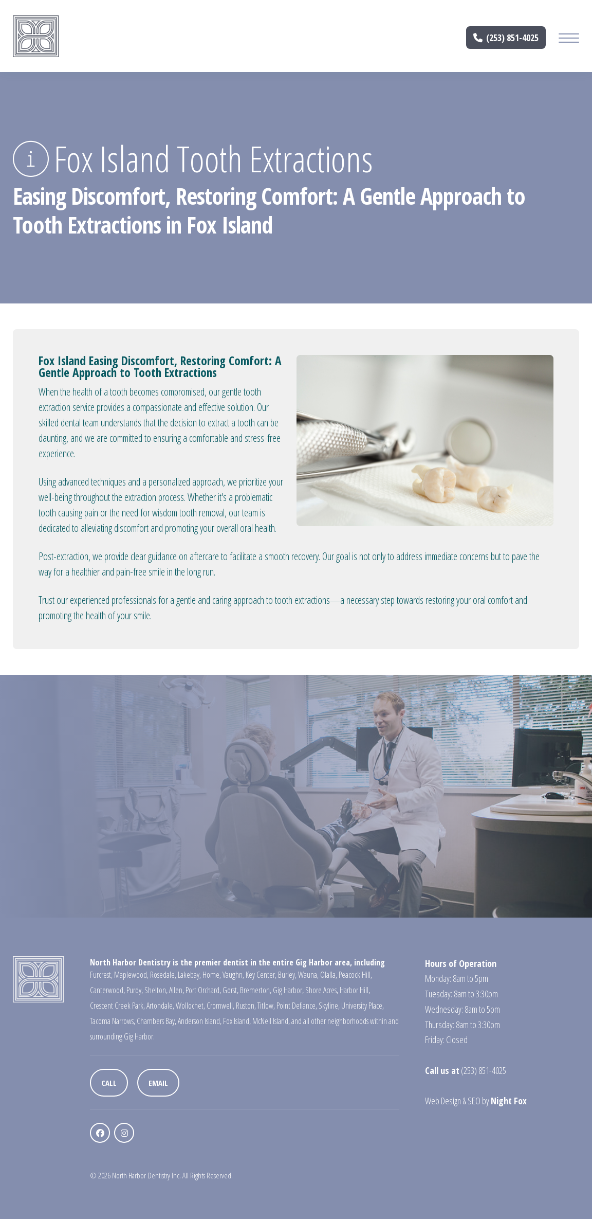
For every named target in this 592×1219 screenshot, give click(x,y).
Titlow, (266, 1005)
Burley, (287, 974)
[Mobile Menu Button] (569, 39)
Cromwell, (220, 1005)
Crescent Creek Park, (117, 1005)
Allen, (176, 990)
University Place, (362, 1005)
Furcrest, (101, 974)
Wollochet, (190, 1005)
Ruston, (246, 1005)
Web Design (443, 1101)
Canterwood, (107, 990)
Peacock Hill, (355, 974)
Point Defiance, (296, 1005)
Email (158, 1083)
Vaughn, (233, 974)
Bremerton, (255, 990)
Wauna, (308, 974)
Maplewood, (131, 974)
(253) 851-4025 (506, 37)
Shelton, (156, 990)
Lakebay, (189, 974)
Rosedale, (163, 974)
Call (109, 1083)
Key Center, (261, 974)
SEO (474, 1101)
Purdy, (134, 990)
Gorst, (230, 990)
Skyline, (329, 1005)
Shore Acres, (321, 990)
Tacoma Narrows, (112, 1021)
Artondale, (160, 1005)
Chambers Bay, (156, 1021)
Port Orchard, (203, 990)
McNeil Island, (271, 1021)
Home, (211, 974)
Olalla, (328, 974)
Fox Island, (237, 1021)
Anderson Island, (199, 1021)
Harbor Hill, (355, 990)
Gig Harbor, (288, 990)
